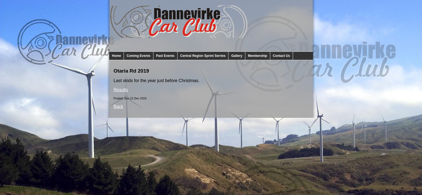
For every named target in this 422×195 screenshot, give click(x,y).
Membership (257, 56)
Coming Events (138, 56)
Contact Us (281, 56)
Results (121, 89)
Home (116, 56)
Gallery (236, 56)
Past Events (165, 56)
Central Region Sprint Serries (203, 56)
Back (118, 106)
